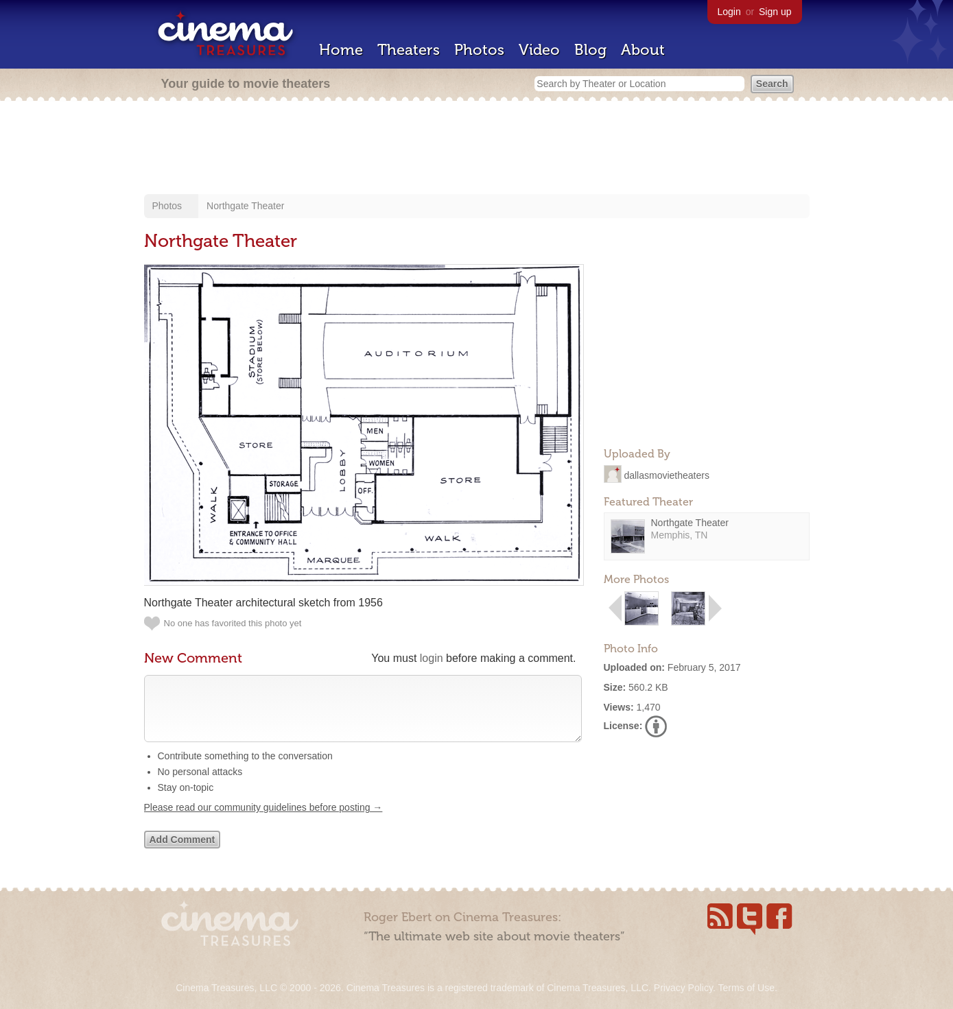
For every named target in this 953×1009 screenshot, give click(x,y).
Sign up (775, 11)
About (643, 49)
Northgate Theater (245, 205)
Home (341, 49)
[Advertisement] (477, 149)
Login (729, 11)
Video (539, 49)
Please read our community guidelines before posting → (263, 821)
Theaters (408, 49)
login (431, 658)
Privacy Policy (683, 987)
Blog (590, 49)
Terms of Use (746, 987)
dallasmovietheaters (666, 474)
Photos (479, 49)
